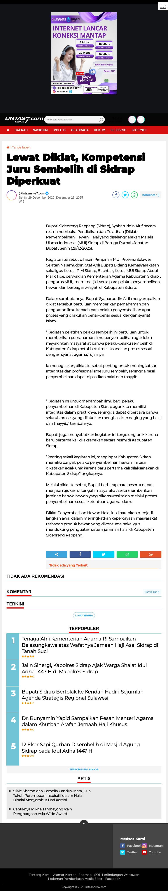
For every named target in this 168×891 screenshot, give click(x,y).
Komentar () (150, 195)
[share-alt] (56, 554)
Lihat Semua (84, 615)
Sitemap (85, 875)
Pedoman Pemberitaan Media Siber (75, 879)
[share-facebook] (115, 194)
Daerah (21, 130)
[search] (74, 120)
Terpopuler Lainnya (84, 769)
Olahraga (80, 130)
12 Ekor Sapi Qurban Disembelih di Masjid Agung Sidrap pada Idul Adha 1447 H (81, 748)
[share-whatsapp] (134, 194)
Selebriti (119, 130)
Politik (60, 130)
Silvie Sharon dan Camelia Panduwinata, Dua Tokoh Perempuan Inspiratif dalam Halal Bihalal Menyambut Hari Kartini (52, 796)
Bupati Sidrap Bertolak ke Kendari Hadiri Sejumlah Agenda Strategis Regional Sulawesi (83, 695)
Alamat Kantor (64, 875)
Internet (140, 130)
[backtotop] (84, 824)
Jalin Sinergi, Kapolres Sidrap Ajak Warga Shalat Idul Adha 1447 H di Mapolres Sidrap (84, 668)
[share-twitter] (125, 194)
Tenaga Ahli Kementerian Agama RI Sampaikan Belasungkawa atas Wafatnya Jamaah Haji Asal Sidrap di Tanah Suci (87, 645)
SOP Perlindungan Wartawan (116, 875)
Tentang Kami (39, 875)
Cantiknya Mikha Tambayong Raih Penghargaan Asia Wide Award (42, 811)
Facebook (112, 879)
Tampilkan (152, 591)
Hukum (100, 130)
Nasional (41, 130)
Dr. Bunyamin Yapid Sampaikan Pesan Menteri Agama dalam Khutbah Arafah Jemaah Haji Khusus (88, 721)
